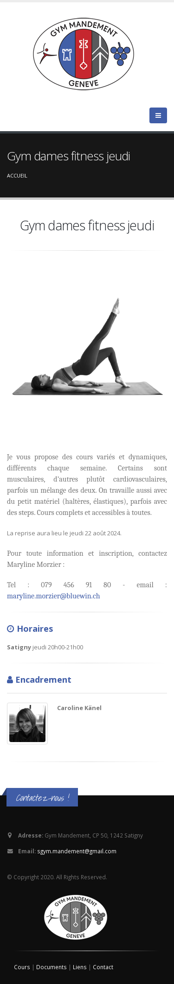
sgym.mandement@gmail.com (76, 851)
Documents (52, 967)
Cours (23, 967)
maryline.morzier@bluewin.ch (53, 596)
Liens (80, 967)
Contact (103, 967)
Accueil (17, 175)
